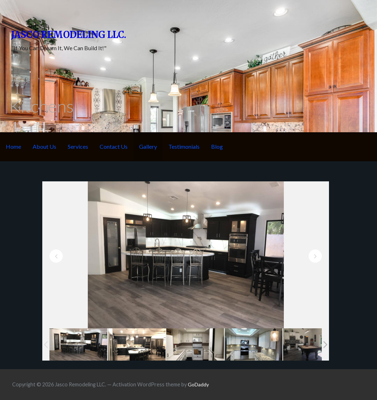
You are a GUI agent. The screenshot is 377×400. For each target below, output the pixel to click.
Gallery (148, 146)
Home (13, 146)
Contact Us (114, 146)
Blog (217, 146)
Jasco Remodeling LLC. (68, 35)
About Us (44, 146)
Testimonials (184, 146)
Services (78, 146)
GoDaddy (198, 384)
